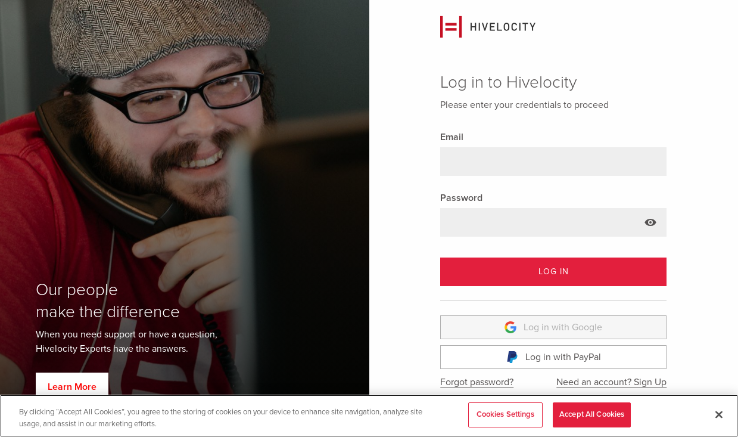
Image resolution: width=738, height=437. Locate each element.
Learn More (72, 387)
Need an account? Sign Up (611, 382)
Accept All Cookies (591, 414)
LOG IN (553, 271)
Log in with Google (553, 327)
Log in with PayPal (553, 357)
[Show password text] (650, 222)
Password (461, 198)
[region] (369, 416)
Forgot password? (476, 382)
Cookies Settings (506, 414)
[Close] (719, 414)
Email (451, 137)
